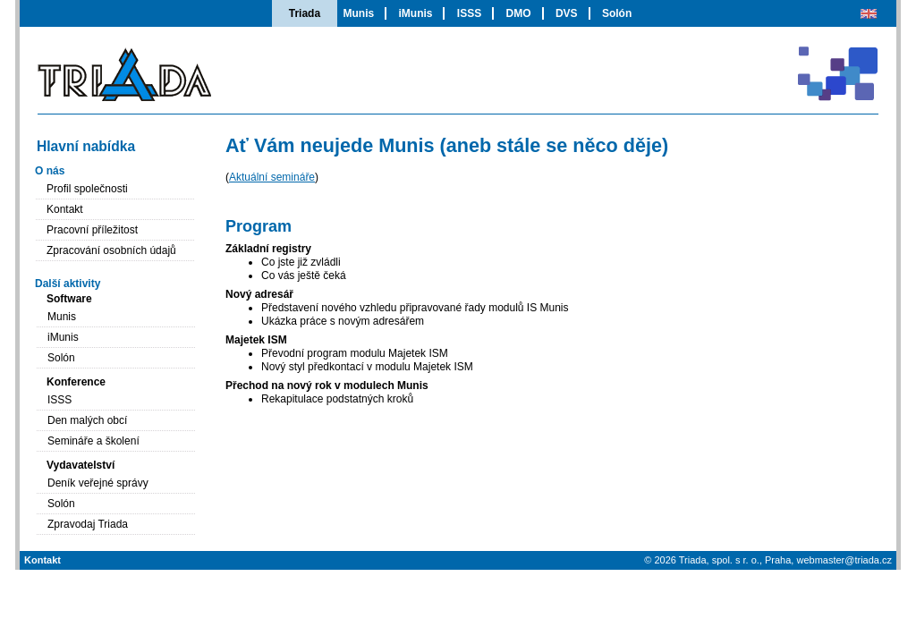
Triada (304, 13)
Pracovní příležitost (92, 230)
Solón (617, 13)
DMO (518, 13)
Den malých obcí (87, 420)
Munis (358, 13)
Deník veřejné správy (97, 483)
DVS (567, 13)
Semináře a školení (93, 441)
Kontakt (65, 209)
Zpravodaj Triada (87, 524)
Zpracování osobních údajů (111, 250)
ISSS (469, 13)
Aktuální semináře (272, 177)
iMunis (415, 13)
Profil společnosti (87, 188)
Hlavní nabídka (86, 146)
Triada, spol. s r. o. (719, 560)
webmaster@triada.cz (844, 560)
